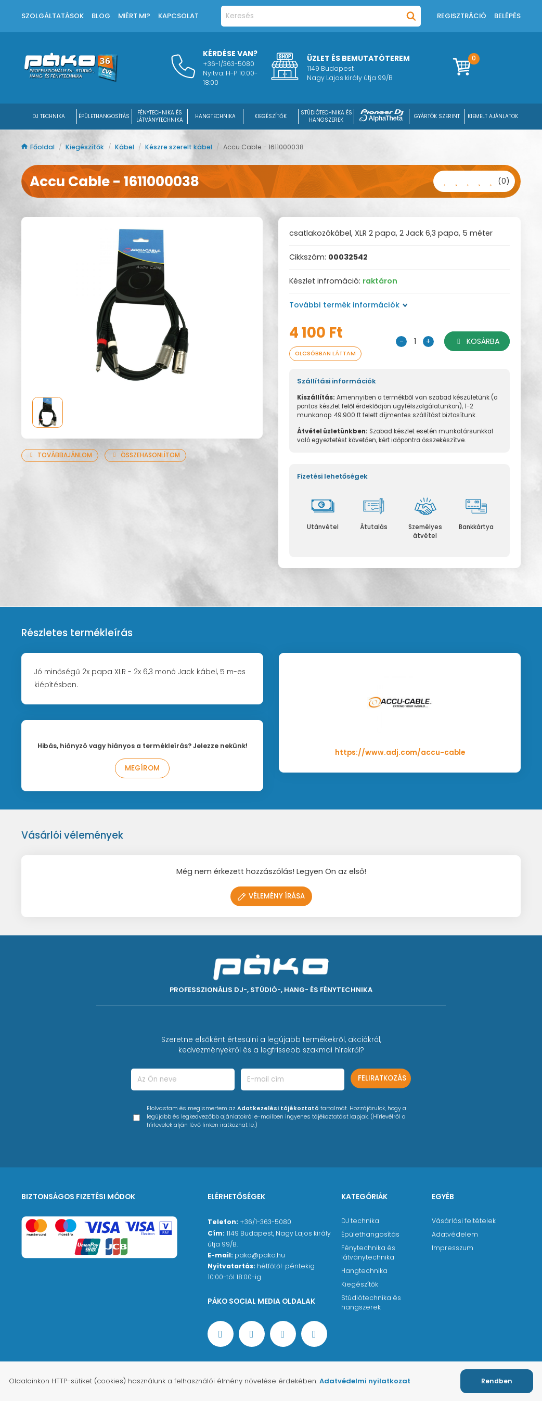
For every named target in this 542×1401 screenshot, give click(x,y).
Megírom (142, 768)
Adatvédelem (455, 1234)
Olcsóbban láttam (326, 353)
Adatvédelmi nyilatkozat (364, 1381)
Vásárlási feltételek (464, 1220)
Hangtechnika (364, 1270)
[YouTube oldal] (252, 1334)
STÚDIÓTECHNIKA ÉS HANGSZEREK (326, 116)
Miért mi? (134, 16)
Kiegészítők (86, 147)
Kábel (125, 147)
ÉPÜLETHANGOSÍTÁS (104, 116)
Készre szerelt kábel (179, 147)
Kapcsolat (178, 16)
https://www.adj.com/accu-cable (400, 752)
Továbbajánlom (60, 455)
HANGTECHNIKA (215, 116)
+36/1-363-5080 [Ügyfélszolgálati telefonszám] (265, 1221)
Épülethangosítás (370, 1234)
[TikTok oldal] (314, 1334)
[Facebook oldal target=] (221, 1334)
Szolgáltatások (52, 16)
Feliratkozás (382, 1078)
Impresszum (452, 1247)
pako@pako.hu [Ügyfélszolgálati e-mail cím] (260, 1255)
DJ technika (360, 1220)
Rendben (496, 1381)
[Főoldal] (70, 79)
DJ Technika (48, 116)
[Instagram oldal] (283, 1334)
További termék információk (348, 305)
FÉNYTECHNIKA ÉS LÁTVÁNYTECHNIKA (159, 116)
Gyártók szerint (437, 116)
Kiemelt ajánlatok (493, 116)
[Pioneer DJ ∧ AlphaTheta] (381, 116)
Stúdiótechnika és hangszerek (371, 1302)
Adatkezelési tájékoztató (278, 1108)
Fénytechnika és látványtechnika (368, 1252)
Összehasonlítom (145, 455)
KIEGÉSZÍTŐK (270, 116)
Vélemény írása (271, 896)
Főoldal (38, 147)
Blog (101, 16)
